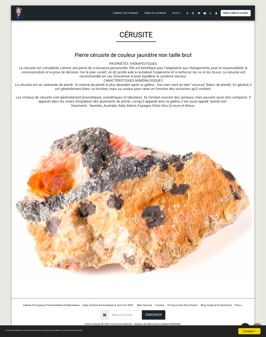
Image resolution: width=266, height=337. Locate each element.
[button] (187, 13)
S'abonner (153, 314)
